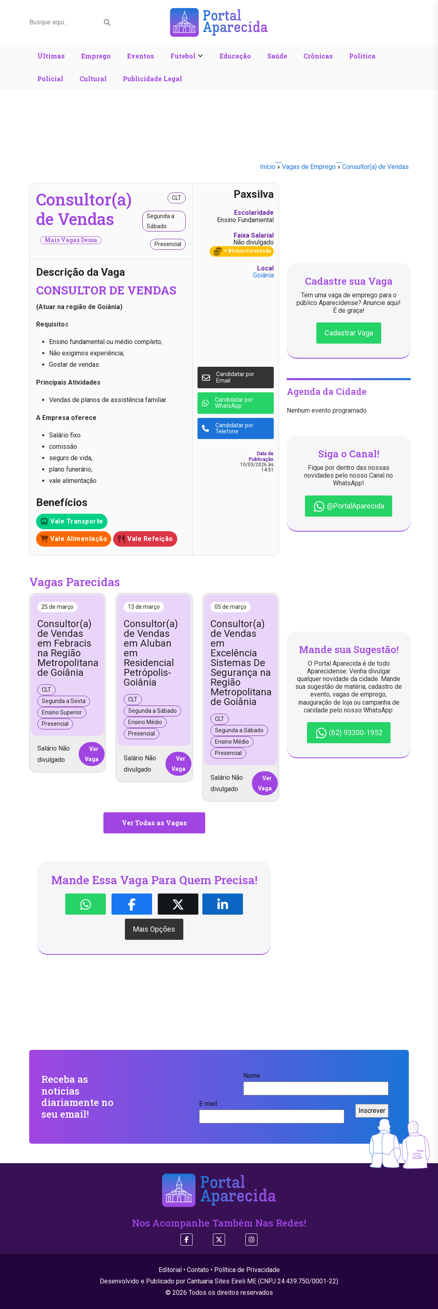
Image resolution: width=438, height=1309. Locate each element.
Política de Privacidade (247, 1270)
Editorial (170, 1270)
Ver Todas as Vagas (154, 822)
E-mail (271, 1110)
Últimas (51, 56)
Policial (50, 78)
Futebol (182, 56)
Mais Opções (154, 929)
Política (362, 56)
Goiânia (263, 275)
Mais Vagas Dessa (71, 240)
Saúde (277, 56)
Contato (198, 1270)
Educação (235, 56)
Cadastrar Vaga (348, 333)
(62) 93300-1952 (348, 733)
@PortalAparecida (348, 506)
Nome (316, 1082)
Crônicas (318, 56)
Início (267, 167)
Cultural (93, 78)
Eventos (140, 56)
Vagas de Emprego (309, 167)
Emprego (96, 56)
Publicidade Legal (152, 78)
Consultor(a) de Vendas (375, 167)
